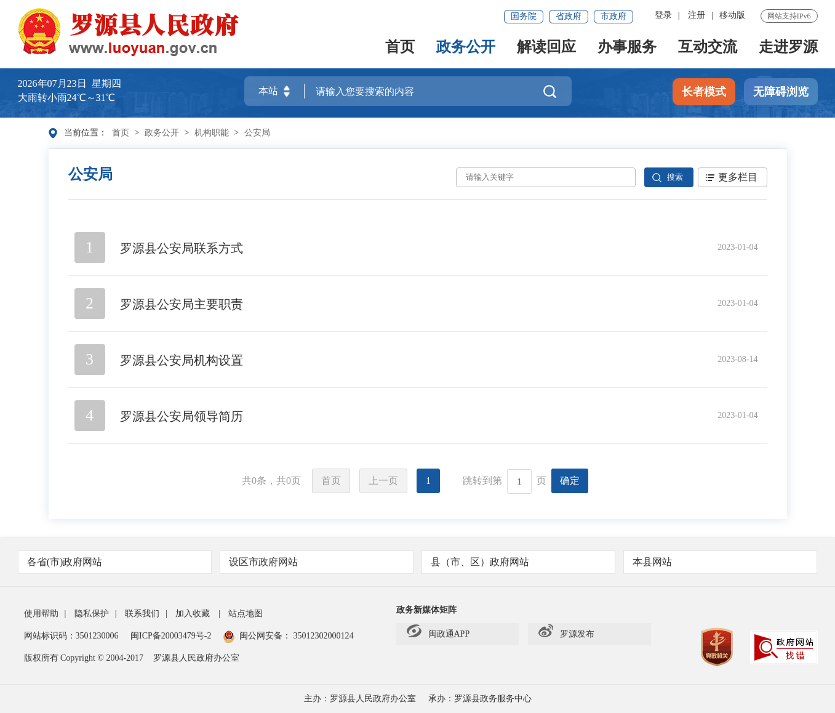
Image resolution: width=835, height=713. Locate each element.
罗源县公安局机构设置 (181, 360)
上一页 (383, 480)
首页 (400, 48)
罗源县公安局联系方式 (181, 248)
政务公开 (465, 48)
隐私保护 (91, 613)
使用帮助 (41, 613)
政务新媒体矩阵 (426, 609)
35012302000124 (322, 635)
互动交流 (707, 48)
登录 (663, 15)
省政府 (568, 16)
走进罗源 (788, 48)
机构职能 (211, 132)
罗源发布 (566, 634)
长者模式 (704, 92)
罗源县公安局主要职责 (181, 304)
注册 (696, 15)
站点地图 (245, 613)
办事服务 (627, 48)
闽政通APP (438, 634)
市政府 (613, 16)
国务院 (524, 16)
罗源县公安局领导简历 (181, 416)
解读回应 (546, 48)
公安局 (257, 132)
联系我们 (142, 613)
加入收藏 (192, 613)
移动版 (732, 15)
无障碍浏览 (781, 92)
